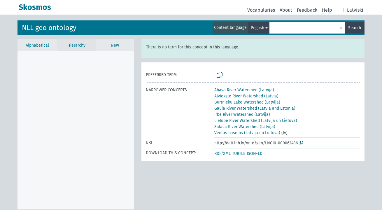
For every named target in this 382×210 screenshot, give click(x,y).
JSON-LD (254, 153)
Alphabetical (37, 45)
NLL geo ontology (49, 28)
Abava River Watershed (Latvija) (244, 90)
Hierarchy (76, 45)
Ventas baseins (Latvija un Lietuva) (247, 132)
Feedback (307, 10)
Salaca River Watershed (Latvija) (244, 126)
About (286, 10)
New (115, 45)
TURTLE (238, 153)
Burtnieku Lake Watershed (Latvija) (247, 102)
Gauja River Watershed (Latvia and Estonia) (254, 108)
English (257, 27)
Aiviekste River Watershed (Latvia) (246, 96)
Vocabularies (261, 10)
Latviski (355, 10)
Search (354, 27)
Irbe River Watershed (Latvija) (242, 114)
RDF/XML (222, 153)
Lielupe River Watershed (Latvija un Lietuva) (255, 120)
